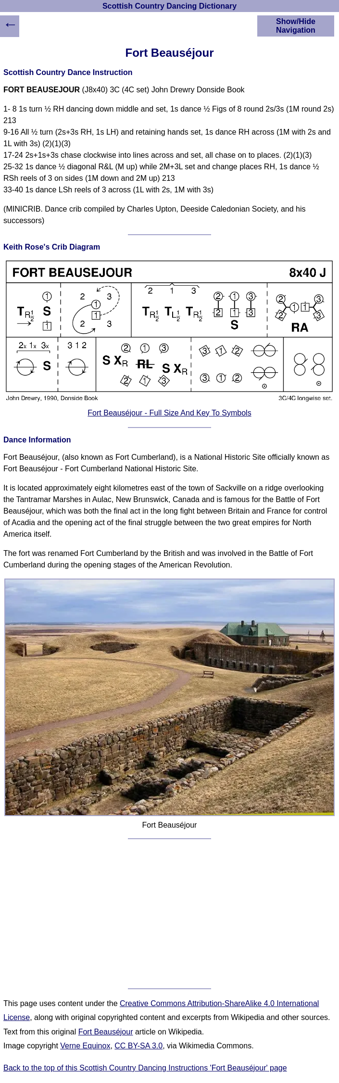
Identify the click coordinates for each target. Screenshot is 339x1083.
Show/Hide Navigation (295, 25)
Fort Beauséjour (105, 1032)
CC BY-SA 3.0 (138, 1046)
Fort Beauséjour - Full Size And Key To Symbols (169, 413)
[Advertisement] (169, 913)
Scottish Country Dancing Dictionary (169, 6)
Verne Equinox (85, 1046)
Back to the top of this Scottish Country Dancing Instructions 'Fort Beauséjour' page (145, 1068)
